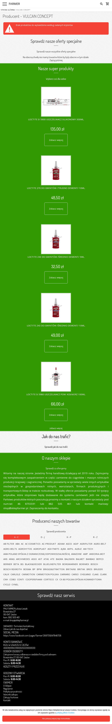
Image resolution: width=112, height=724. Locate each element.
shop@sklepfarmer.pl (19, 620)
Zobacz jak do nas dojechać (15, 629)
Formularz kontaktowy (24, 626)
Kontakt (6, 700)
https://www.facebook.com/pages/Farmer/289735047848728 (32, 635)
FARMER (14, 4)
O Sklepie (7, 685)
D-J (43, 537)
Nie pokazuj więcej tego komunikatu (56, 719)
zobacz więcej (56, 428)
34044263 (8, 626)
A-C (16, 537)
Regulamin (8, 688)
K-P (69, 537)
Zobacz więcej (56, 140)
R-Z (95, 537)
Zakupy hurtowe (10, 697)
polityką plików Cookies (65, 713)
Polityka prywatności (12, 691)
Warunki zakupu (10, 694)
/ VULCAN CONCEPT (22, 10)
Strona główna (8, 10)
